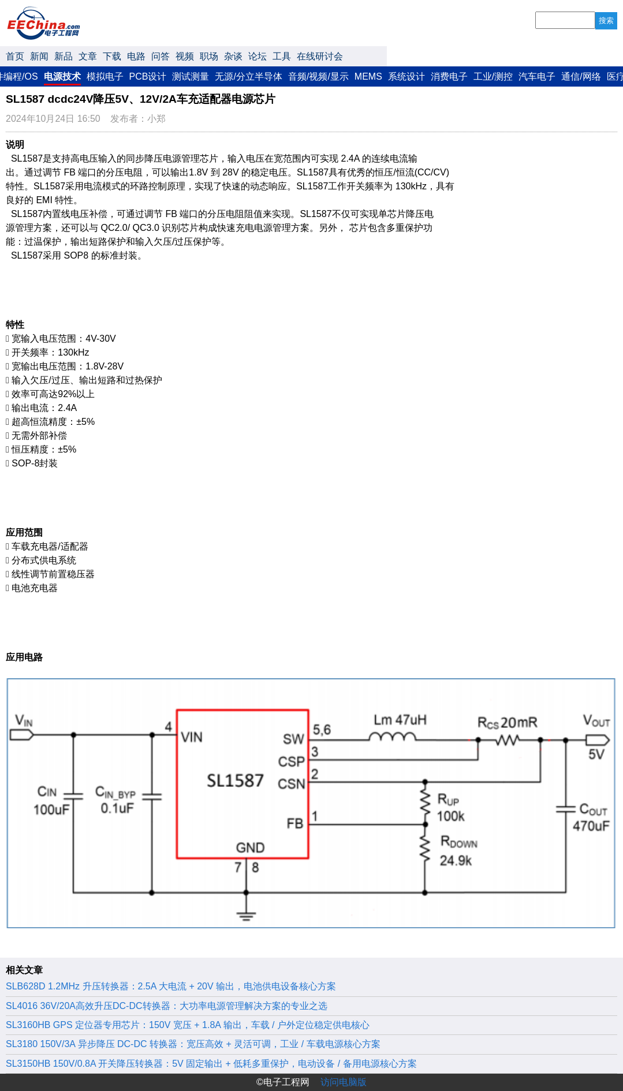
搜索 (606, 20)
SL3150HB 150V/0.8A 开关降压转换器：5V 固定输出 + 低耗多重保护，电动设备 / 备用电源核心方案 (211, 1063)
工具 (282, 56)
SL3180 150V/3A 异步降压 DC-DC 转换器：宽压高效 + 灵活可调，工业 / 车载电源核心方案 (193, 1044)
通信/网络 (580, 76)
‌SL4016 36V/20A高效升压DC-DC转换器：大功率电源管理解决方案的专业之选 (166, 1006)
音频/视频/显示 (318, 76)
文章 (88, 56)
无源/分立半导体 (248, 76)
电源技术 (62, 76)
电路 (136, 56)
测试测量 (190, 76)
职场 (209, 56)
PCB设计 (148, 76)
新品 (63, 56)
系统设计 (406, 76)
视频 (185, 56)
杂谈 (233, 56)
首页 (15, 56)
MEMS (368, 76)
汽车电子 (536, 76)
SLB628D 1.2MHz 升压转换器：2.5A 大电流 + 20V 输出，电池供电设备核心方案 (171, 986)
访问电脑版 (343, 1082)
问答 (160, 56)
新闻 (39, 56)
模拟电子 (105, 76)
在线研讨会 (320, 56)
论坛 (257, 56)
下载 (112, 56)
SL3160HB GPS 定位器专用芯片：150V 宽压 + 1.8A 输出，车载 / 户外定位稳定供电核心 (188, 1025)
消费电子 (449, 76)
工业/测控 (493, 76)
